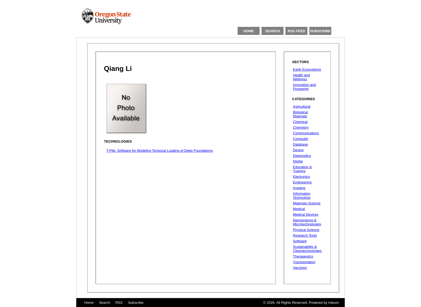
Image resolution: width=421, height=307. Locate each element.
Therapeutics (303, 256)
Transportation (304, 262)
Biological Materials (300, 114)
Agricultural (301, 106)
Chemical (300, 122)
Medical (299, 209)
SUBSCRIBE (320, 31)
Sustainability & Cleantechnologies (307, 249)
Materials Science (307, 203)
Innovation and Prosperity (304, 87)
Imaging (299, 188)
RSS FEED (296, 31)
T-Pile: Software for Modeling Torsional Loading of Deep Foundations (159, 151)
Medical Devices (305, 214)
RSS (119, 303)
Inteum (333, 303)
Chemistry (301, 127)
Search (104, 303)
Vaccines (300, 268)
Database (300, 144)
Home (89, 303)
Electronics (301, 177)
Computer (300, 139)
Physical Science (306, 230)
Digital (298, 161)
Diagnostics (302, 156)
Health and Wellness (301, 77)
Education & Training (302, 169)
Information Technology (302, 196)
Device (298, 150)
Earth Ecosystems (307, 69)
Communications (306, 133)
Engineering (302, 182)
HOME (249, 31)
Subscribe (136, 303)
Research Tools (305, 235)
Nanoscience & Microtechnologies (307, 222)
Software (300, 241)
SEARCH (272, 31)
